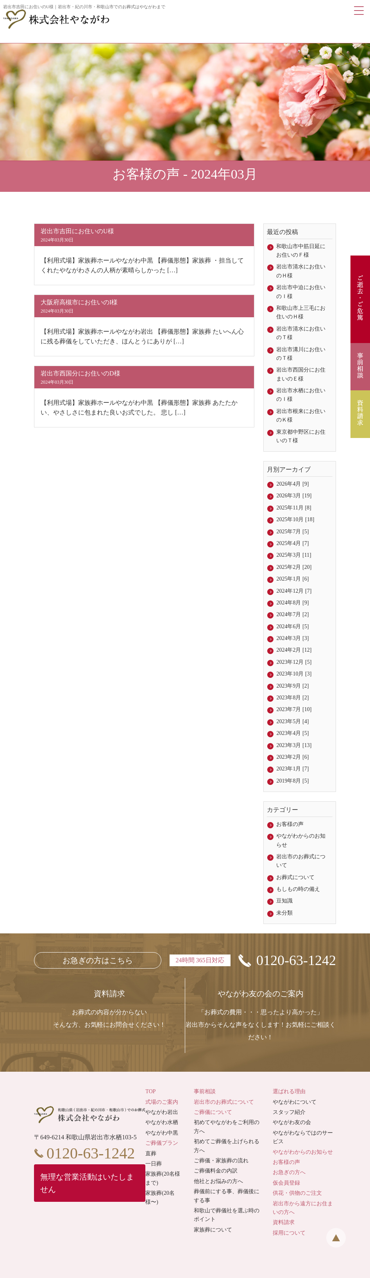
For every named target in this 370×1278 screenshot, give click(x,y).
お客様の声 (290, 824)
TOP (150, 1091)
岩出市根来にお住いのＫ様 (300, 415)
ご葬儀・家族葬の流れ (221, 1161)
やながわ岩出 (161, 1112)
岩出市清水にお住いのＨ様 (300, 271)
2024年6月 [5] (292, 626)
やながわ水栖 (161, 1122)
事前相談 (205, 1091)
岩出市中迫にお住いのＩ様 (300, 291)
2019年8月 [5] (292, 781)
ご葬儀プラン (161, 1143)
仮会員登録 (286, 1183)
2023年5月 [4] (292, 721)
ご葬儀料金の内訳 (216, 1171)
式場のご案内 (161, 1102)
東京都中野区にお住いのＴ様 (300, 436)
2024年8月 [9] (292, 603)
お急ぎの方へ (289, 1172)
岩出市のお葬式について (300, 861)
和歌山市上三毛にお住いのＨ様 (300, 312)
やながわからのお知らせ (300, 840)
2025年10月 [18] (295, 519)
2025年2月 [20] (293, 567)
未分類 (284, 913)
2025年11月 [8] (293, 508)
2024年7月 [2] (292, 614)
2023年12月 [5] (293, 662)
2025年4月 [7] (292, 543)
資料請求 (284, 1222)
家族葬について (213, 1230)
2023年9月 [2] (292, 686)
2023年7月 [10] (293, 709)
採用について (289, 1233)
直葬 (150, 1153)
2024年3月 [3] (292, 638)
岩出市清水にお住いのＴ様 (300, 333)
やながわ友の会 (292, 1122)
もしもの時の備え (298, 889)
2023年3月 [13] (293, 745)
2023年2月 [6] (292, 757)
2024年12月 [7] (293, 591)
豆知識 (284, 901)
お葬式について (295, 877)
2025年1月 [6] (292, 579)
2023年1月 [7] (292, 769)
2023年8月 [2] (292, 698)
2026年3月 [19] (293, 496)
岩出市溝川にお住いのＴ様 (300, 354)
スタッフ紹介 (289, 1112)
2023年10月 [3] (293, 674)
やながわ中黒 (161, 1133)
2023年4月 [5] (292, 733)
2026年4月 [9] (292, 484)
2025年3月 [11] (293, 555)
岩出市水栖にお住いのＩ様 (300, 395)
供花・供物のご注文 (297, 1193)
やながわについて (294, 1102)
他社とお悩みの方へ (218, 1181)
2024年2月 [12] (293, 650)
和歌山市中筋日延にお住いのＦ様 (300, 250)
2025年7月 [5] (292, 531)
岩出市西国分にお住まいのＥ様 (300, 374)
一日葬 (153, 1164)
